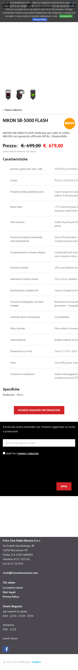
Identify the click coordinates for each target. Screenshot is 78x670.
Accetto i (21, 453)
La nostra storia (13, 587)
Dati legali (9, 592)
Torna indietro (13, 110)
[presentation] (31, 469)
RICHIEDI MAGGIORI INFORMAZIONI (39, 410)
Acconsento (66, 16)
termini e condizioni (28, 453)
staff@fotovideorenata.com (20, 573)
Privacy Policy (39, 19)
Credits (36, 662)
